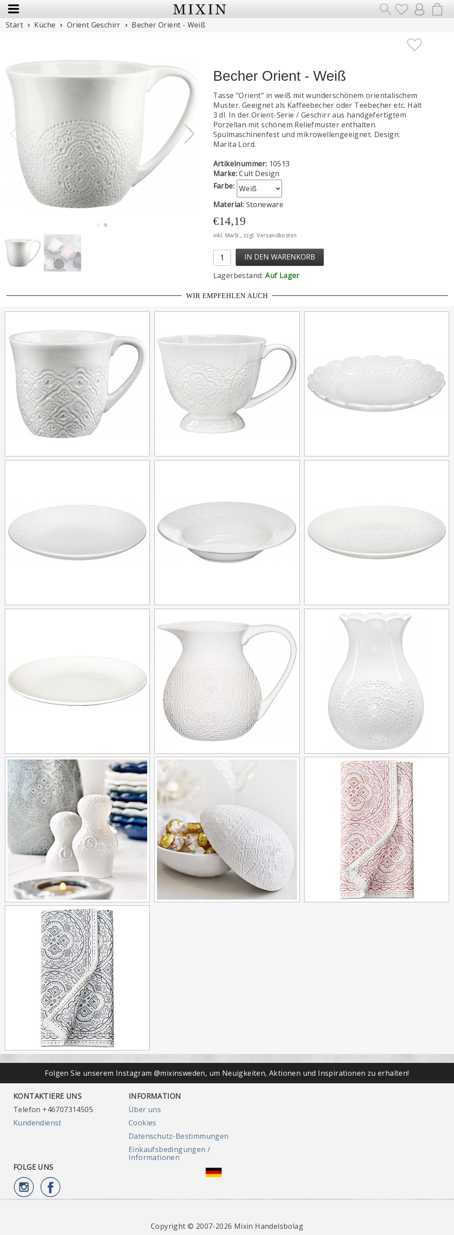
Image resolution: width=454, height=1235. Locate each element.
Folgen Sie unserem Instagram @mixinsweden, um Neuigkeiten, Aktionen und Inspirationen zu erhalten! (227, 1073)
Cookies (143, 1123)
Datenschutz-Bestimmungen (179, 1136)
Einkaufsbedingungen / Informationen (169, 1153)
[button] (190, 134)
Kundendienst (37, 1123)
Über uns (145, 1109)
